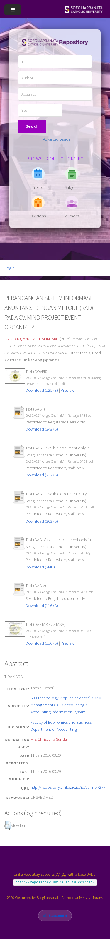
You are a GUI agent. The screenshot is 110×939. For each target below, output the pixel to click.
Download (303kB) (42, 521)
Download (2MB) (40, 567)
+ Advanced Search (55, 139)
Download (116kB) (42, 605)
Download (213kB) (42, 475)
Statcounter (58, 915)
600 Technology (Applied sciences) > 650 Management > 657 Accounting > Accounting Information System (66, 705)
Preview (67, 390)
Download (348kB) (42, 429)
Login (9, 268)
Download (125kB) (42, 390)
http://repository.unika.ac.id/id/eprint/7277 (68, 787)
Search (32, 126)
